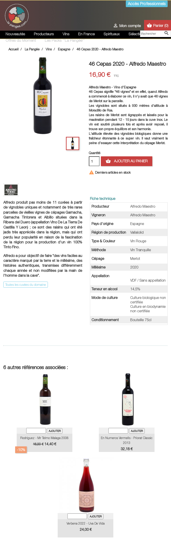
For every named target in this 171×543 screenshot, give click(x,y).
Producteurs (44, 34)
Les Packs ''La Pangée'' (65, 40)
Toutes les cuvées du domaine (25, 284)
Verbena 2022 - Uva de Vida (86, 523)
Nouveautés (15, 34)
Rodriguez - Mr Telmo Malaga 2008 (44, 438)
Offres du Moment (21, 40)
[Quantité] (94, 161)
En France (86, 34)
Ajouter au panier (127, 161)
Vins (66, 34)
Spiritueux (112, 34)
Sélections (136, 34)
